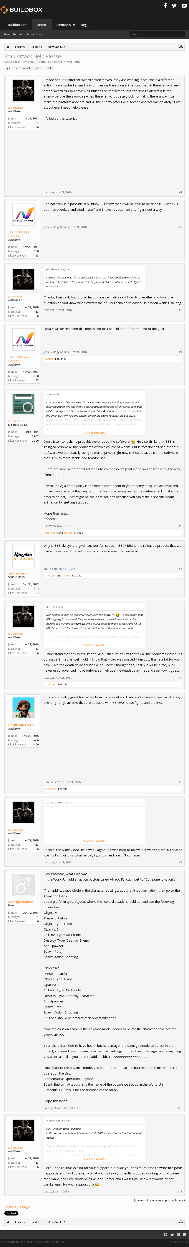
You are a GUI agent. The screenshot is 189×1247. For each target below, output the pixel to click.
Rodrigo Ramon (20, 901)
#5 (180, 526)
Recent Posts (34, 34)
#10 (179, 1108)
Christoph (16, 421)
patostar (57, 62)
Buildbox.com (18, 24)
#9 (180, 862)
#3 (180, 310)
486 (36, 740)
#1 (180, 192)
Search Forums (13, 34)
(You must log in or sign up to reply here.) (159, 1200)
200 (36, 251)
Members (63, 24)
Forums (42, 24)
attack (26, 68)
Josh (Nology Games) (19, 233)
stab (49, 68)
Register (87, 24)
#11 (179, 1191)
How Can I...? (29, 62)
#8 (180, 782)
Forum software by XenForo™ (33, 1241)
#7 (180, 677)
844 (36, 588)
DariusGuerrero (21, 725)
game (38, 68)
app (15, 68)
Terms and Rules (178, 1241)
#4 (180, 352)
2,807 (35, 436)
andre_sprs (51, 532)
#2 (180, 227)
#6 (180, 569)
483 (36, 123)
